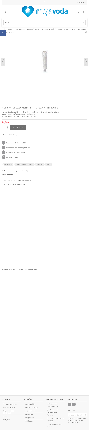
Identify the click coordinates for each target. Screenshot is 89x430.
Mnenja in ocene (24, 181)
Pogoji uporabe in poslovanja (9, 412)
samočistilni (8, 164)
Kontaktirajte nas (9, 408)
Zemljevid (6, 420)
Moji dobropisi (30, 411)
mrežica (49, 164)
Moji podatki (29, 418)
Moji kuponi (29, 421)
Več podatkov (9, 181)
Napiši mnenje (7, 174)
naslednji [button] (86, 62)
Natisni (5, 135)
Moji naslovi (29, 414)
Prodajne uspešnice (10, 404)
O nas (5, 416)
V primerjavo (15, 135)
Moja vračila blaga (31, 408)
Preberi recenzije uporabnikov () (15, 171)
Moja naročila (30, 404)
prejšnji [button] (3, 62)
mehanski (39, 164)
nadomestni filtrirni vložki (24, 164)
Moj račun (28, 399)
